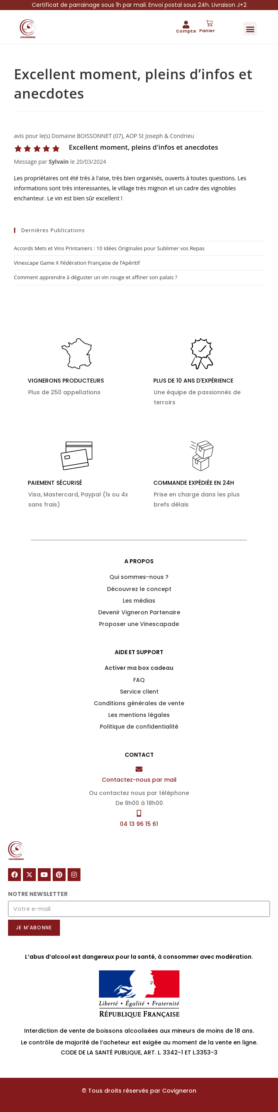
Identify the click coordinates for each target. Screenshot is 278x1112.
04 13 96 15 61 (139, 824)
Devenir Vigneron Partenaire (139, 612)
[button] (250, 28)
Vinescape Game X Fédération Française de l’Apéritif (77, 262)
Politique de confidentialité (139, 727)
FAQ (139, 680)
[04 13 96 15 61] (139, 813)
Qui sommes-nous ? (139, 577)
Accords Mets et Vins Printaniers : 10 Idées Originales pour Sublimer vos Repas (109, 248)
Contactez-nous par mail (139, 780)
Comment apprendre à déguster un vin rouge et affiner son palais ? (95, 277)
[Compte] (186, 24)
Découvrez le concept (139, 589)
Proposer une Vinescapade (139, 624)
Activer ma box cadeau (139, 668)
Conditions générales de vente (139, 703)
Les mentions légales (139, 715)
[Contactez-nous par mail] (139, 769)
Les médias (139, 601)
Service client (139, 692)
